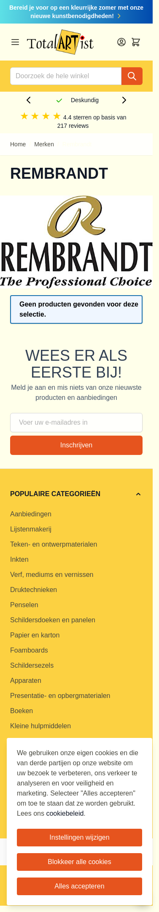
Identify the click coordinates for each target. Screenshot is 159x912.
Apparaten (25, 680)
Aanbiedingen (30, 514)
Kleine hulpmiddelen (40, 726)
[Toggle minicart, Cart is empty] (136, 42)
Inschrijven (76, 445)
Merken (44, 144)
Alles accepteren (79, 886)
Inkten (19, 559)
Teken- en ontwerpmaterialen (53, 544)
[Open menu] (15, 42)
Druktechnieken (33, 589)
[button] (76, 494)
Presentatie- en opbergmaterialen (60, 695)
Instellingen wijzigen (79, 837)
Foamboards (29, 650)
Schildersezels (32, 665)
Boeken (21, 710)
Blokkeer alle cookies (79, 861)
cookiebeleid (65, 813)
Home (18, 144)
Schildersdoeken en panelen (52, 620)
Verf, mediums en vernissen (51, 574)
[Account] (121, 42)
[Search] (132, 76)
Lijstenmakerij (30, 529)
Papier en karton (34, 635)
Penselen (24, 604)
